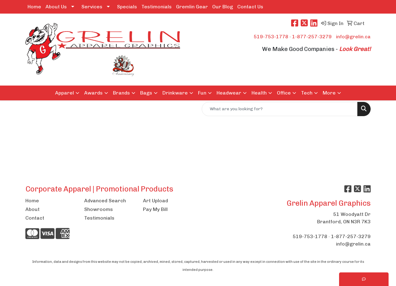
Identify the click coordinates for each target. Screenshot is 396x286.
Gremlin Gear (192, 7)
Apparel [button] (64, 93)
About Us (56, 7)
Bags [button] (146, 93)
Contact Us (250, 7)
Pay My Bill (155, 209)
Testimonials (156, 7)
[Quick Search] (280, 109)
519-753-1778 (271, 37)
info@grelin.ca (353, 37)
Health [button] (259, 93)
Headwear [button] (229, 93)
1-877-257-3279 (312, 37)
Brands (121, 93)
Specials (127, 7)
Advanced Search (105, 201)
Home (34, 7)
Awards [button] (93, 93)
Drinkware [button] (175, 93)
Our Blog (222, 7)
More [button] (329, 93)
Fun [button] (202, 93)
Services (91, 7)
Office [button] (284, 93)
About (32, 209)
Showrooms (98, 209)
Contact (34, 218)
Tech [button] (306, 93)
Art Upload (155, 201)
